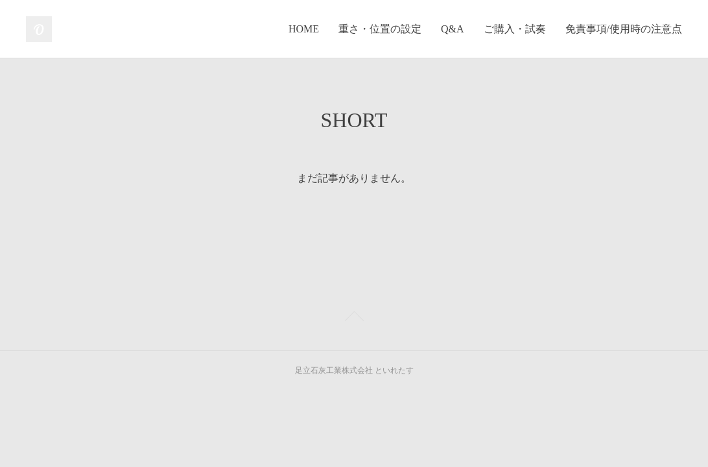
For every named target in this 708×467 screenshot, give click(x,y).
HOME (304, 28)
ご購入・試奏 (515, 28)
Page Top (354, 318)
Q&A (452, 28)
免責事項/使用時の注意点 (623, 28)
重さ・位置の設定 (379, 28)
